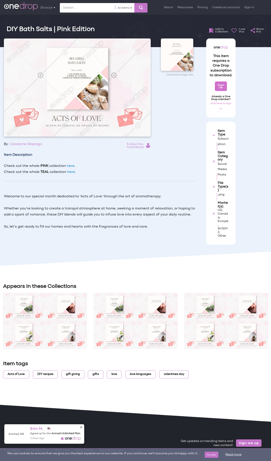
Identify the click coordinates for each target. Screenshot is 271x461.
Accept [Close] (211, 454)
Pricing (202, 7)
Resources (185, 7)
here (70, 166)
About (168, 7)
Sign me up (249, 443)
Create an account (226, 7)
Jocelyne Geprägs (26, 144)
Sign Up (220, 86)
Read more (233, 454)
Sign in (249, 7)
